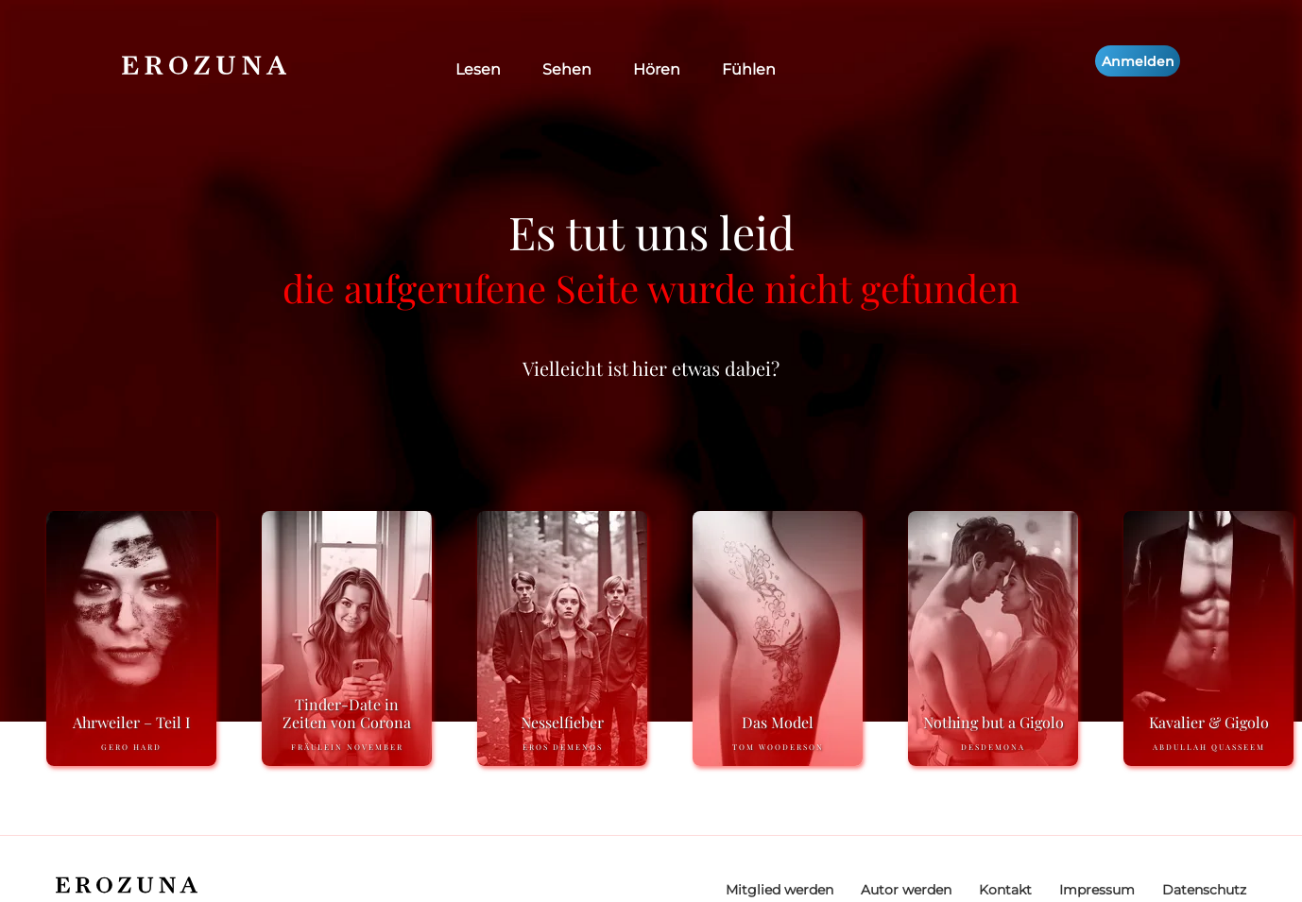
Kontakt (1005, 889)
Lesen (478, 69)
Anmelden (1138, 61)
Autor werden (906, 889)
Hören (656, 69)
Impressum (1097, 889)
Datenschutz (1204, 889)
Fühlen (749, 69)
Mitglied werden (779, 889)
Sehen (566, 69)
